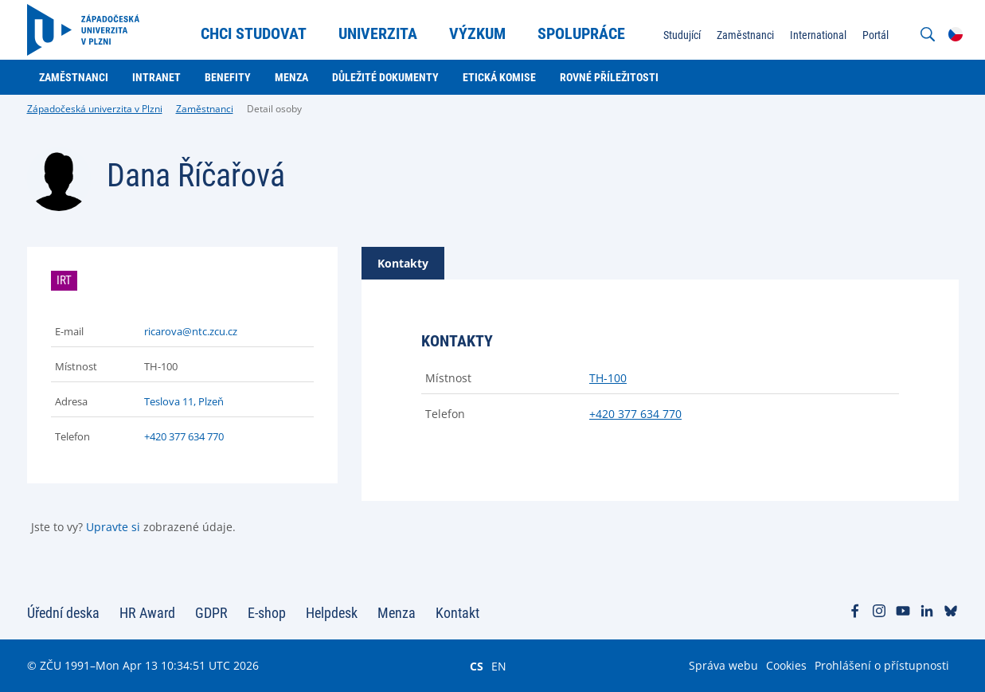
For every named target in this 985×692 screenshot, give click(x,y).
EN (498, 666)
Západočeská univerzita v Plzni (94, 108)
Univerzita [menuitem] (377, 33)
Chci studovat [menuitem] (254, 33)
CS (476, 666)
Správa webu (723, 665)
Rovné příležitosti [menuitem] (609, 77)
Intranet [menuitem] (156, 77)
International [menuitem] (818, 35)
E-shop (267, 612)
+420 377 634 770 (184, 436)
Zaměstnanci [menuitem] (745, 35)
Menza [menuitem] (291, 77)
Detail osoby (274, 108)
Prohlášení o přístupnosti (882, 665)
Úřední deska (63, 612)
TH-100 (608, 377)
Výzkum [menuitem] (477, 33)
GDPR (211, 612)
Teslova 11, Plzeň (184, 401)
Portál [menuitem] (875, 35)
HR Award (147, 612)
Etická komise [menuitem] (499, 77)
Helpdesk (332, 612)
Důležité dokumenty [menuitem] (385, 77)
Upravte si (113, 526)
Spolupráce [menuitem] (581, 33)
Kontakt (457, 612)
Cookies (786, 665)
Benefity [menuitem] (228, 77)
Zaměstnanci (204, 108)
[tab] (403, 263)
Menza (396, 612)
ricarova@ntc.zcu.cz (190, 331)
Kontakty (402, 263)
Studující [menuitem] (682, 35)
